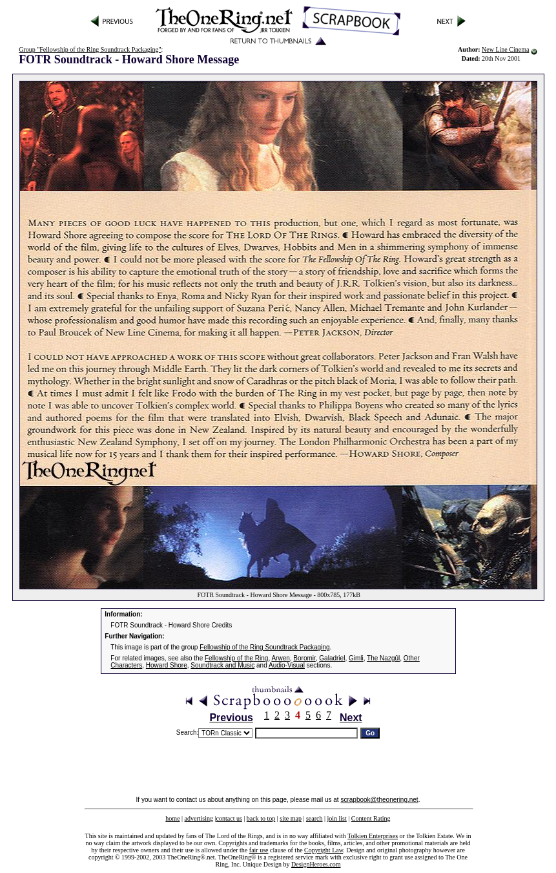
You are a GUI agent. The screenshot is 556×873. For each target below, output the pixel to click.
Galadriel (332, 658)
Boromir (304, 658)
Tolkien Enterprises (372, 835)
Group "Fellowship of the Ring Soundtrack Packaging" (90, 49)
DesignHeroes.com (315, 864)
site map (291, 818)
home (172, 818)
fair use (259, 850)
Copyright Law (323, 850)
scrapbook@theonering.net (379, 799)
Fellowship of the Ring (236, 658)
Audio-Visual (287, 665)
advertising (199, 818)
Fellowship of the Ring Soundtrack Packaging (264, 647)
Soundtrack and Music (222, 665)
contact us (229, 818)
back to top (261, 818)
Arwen (280, 658)
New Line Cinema (505, 49)
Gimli (356, 658)
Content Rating (371, 818)
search (314, 818)
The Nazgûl (383, 658)
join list (336, 818)
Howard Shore (166, 665)
